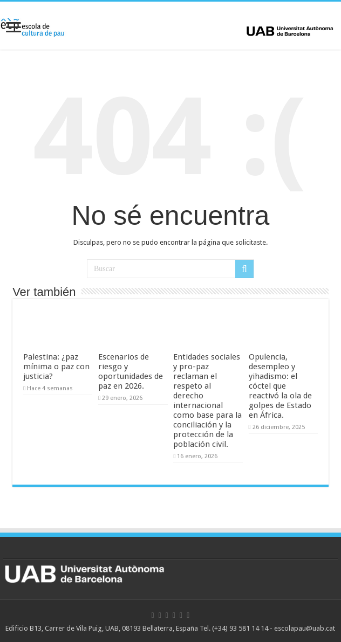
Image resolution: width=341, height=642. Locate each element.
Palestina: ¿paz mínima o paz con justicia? (56, 366)
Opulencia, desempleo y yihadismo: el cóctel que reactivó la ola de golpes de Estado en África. (280, 386)
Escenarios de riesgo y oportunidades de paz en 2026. (130, 371)
